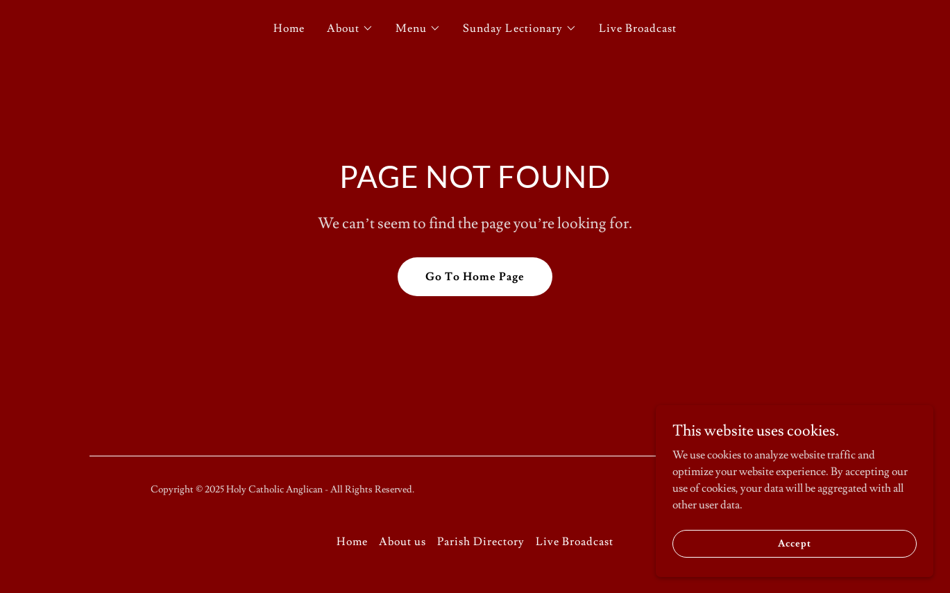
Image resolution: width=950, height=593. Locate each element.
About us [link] (402, 542)
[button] (350, 28)
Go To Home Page (475, 277)
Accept (794, 543)
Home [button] (352, 542)
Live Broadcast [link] (638, 28)
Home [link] (289, 28)
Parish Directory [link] (481, 542)
